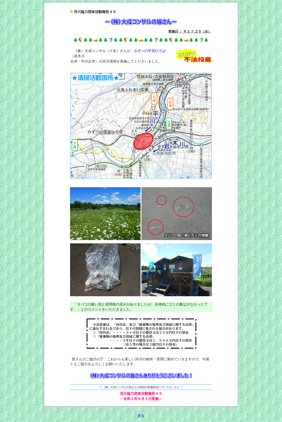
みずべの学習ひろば (150, 51)
